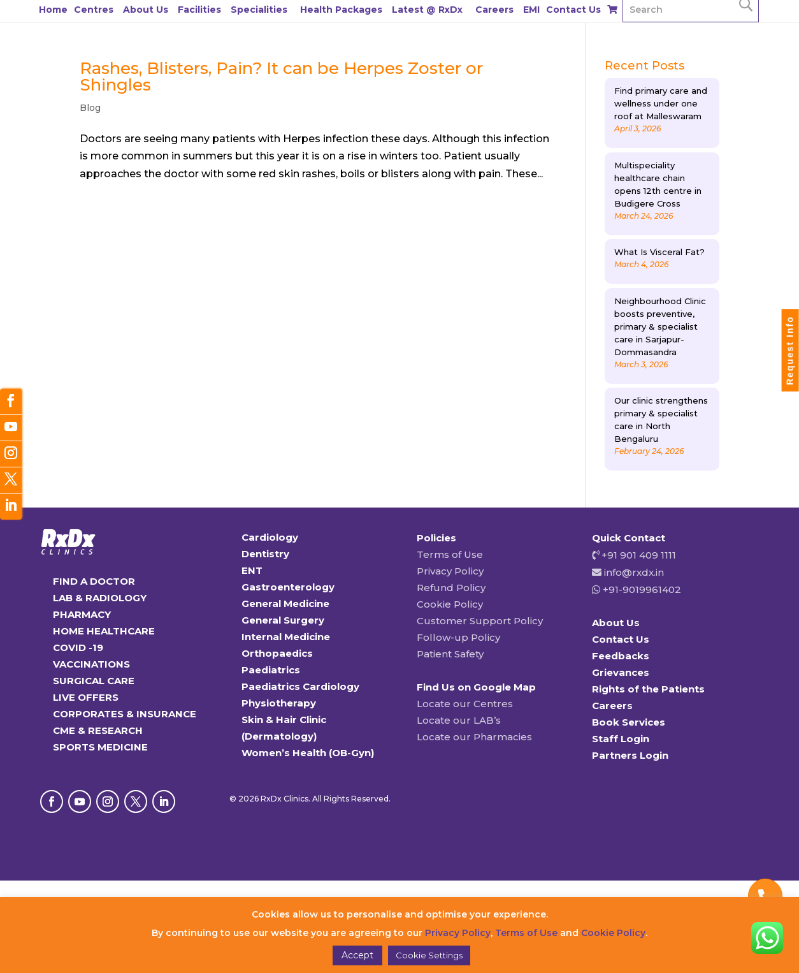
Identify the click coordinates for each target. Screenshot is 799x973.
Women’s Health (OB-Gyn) (307, 753)
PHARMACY (82, 614)
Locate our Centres (465, 704)
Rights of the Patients (648, 689)
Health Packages (341, 9)
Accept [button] (357, 955)
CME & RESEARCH (98, 730)
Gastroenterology (288, 587)
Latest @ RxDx (427, 9)
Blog (90, 107)
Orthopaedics (277, 653)
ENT (252, 570)
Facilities (199, 9)
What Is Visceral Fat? (659, 252)
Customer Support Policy (480, 621)
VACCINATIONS (91, 664)
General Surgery (282, 620)
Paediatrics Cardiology (300, 686)
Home (53, 9)
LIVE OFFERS (86, 697)
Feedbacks (620, 656)
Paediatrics (270, 670)
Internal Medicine (285, 637)
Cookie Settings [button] (429, 955)
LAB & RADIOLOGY (100, 598)
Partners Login (630, 755)
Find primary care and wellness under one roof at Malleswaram (660, 103)
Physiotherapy (278, 703)
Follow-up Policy (458, 637)
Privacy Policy (450, 571)
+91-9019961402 (640, 589)
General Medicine (285, 603)
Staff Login (620, 739)
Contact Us (573, 9)
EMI (531, 9)
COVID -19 (78, 647)
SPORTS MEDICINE (100, 747)
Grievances (620, 672)
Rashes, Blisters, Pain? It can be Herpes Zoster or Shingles (281, 76)
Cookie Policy (450, 604)
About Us (145, 9)
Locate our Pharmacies (474, 737)
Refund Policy (451, 588)
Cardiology (269, 537)
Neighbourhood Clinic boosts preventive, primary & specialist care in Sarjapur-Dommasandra (660, 326)
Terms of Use (450, 554)
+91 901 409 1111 (637, 555)
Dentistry (265, 554)
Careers (494, 9)
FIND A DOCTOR (94, 581)
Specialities (259, 9)
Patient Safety (450, 654)
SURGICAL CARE (93, 681)
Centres (93, 9)
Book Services (628, 722)
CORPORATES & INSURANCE (124, 714)
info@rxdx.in (634, 572)
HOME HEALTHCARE (104, 631)
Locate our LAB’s (459, 720)
